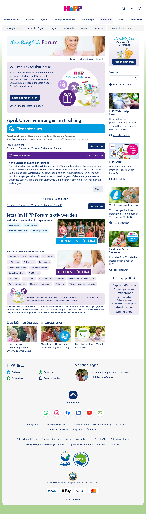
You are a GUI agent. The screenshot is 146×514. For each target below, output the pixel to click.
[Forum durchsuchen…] (124, 78)
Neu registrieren (13, 28)
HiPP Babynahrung (102, 424)
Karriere (67, 439)
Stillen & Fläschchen (17, 267)
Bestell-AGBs (100, 439)
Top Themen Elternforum (81, 444)
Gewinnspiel (124, 307)
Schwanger (120, 289)
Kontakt (116, 444)
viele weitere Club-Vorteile (57, 300)
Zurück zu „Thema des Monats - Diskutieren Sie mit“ (34, 148)
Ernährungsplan (124, 297)
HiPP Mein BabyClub (59, 429)
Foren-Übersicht (15, 144)
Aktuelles (98, 28)
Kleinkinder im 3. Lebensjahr (81, 278)
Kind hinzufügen (36, 28)
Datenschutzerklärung (27, 439)
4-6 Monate (13, 278)
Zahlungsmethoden (120, 439)
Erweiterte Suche (122, 84)
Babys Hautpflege (16, 273)
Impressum (102, 444)
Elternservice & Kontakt (121, 28)
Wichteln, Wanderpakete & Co (82, 284)
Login (53, 28)
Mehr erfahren (120, 179)
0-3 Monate (34, 273)
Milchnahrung (31, 225)
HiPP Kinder (121, 424)
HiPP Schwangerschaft (29, 424)
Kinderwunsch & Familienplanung (23, 256)
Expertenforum (19, 139)
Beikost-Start (14, 225)
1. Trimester (48, 256)
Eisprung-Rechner (124, 285)
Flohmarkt (60, 284)
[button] (123, 8)
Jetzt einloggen (35, 105)
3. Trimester (29, 262)
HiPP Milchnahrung (80, 424)
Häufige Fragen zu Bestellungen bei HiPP (45, 444)
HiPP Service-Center (102, 377)
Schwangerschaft (39, 230)
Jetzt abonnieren (121, 135)
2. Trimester (14, 262)
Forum (84, 28)
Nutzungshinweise (50, 439)
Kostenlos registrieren (24, 97)
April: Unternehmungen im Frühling (29, 162)
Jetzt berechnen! (121, 222)
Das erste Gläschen (39, 267)
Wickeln (131, 289)
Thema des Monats (17, 284)
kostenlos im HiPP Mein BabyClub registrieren (62, 297)
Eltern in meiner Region (40, 284)
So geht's (100, 59)
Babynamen (44, 262)
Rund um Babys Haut (18, 230)
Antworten (96, 146)
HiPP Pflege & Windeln (55, 424)
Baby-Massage (124, 300)
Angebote (77, 429)
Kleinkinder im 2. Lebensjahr (51, 278)
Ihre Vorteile (68, 28)
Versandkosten (83, 439)
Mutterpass (130, 303)
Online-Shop (124, 312)
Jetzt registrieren (85, 59)
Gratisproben (124, 293)
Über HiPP (91, 429)
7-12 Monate (28, 278)
